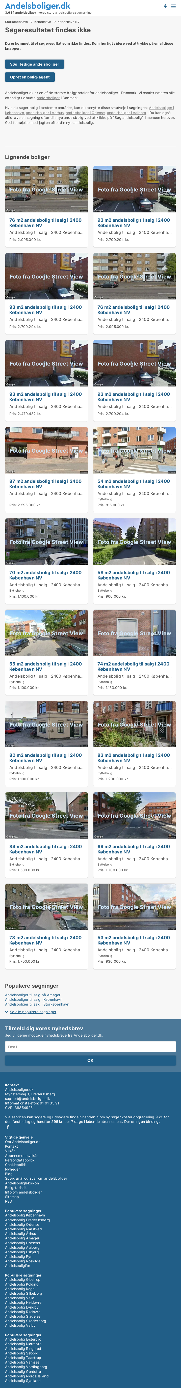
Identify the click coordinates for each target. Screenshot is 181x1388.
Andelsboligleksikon (22, 1183)
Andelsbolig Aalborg (22, 1247)
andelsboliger (48, 98)
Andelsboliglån (17, 1265)
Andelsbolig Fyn (18, 1256)
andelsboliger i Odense (85, 112)
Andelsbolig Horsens (22, 1243)
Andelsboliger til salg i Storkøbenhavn (37, 1004)
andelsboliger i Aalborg (126, 112)
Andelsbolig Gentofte (23, 1371)
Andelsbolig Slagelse (22, 1316)
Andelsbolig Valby (20, 1325)
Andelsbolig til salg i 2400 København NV (50, 232)
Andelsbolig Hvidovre (23, 1302)
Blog (9, 1174)
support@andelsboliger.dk (27, 1098)
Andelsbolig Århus (20, 1233)
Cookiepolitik (16, 1164)
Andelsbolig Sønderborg (25, 1321)
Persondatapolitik (20, 1160)
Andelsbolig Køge (20, 1289)
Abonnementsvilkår (21, 1155)
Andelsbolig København (25, 1215)
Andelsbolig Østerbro (23, 1339)
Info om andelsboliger (23, 1192)
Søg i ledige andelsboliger (34, 64)
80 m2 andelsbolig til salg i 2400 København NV (45, 757)
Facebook (8, 1127)
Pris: (13, 239)
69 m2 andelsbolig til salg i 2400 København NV (133, 849)
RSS (8, 1201)
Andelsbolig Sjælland (23, 1380)
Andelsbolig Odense (22, 1224)
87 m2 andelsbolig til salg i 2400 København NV (45, 483)
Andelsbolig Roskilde (22, 1261)
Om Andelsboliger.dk (23, 1142)
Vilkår (10, 1151)
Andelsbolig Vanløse (22, 1362)
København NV (69, 21)
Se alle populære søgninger (33, 1012)
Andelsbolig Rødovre (22, 1312)
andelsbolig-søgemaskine (73, 12)
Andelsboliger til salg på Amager (32, 995)
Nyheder (12, 1169)
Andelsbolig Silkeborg (23, 1293)
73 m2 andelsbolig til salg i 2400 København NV (45, 940)
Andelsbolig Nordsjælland (27, 1376)
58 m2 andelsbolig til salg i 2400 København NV (133, 575)
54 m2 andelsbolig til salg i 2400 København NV (133, 483)
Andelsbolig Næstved (23, 1229)
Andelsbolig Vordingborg (26, 1367)
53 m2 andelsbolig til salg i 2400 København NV (133, 940)
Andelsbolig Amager (22, 1238)
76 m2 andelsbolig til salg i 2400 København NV (45, 222)
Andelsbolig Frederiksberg (27, 1220)
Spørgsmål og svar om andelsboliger (36, 1178)
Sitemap (12, 1197)
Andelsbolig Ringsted (23, 1348)
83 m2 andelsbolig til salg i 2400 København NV (133, 757)
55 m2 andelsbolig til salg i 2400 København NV (45, 666)
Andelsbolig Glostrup (22, 1279)
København (42, 21)
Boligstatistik (16, 1187)
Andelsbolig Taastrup (23, 1357)
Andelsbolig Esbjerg (22, 1252)
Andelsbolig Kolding (22, 1284)
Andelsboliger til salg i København (33, 999)
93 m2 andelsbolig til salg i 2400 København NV (133, 222)
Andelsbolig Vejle (19, 1298)
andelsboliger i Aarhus (45, 112)
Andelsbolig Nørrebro (23, 1344)
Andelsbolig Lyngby (22, 1307)
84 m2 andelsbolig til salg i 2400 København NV (45, 849)
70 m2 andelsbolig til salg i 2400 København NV (45, 575)
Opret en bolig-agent (30, 77)
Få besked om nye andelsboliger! (165, 6)
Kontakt (11, 1146)
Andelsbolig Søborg (22, 1353)
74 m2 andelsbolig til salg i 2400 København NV (133, 666)
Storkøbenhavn (16, 21)
